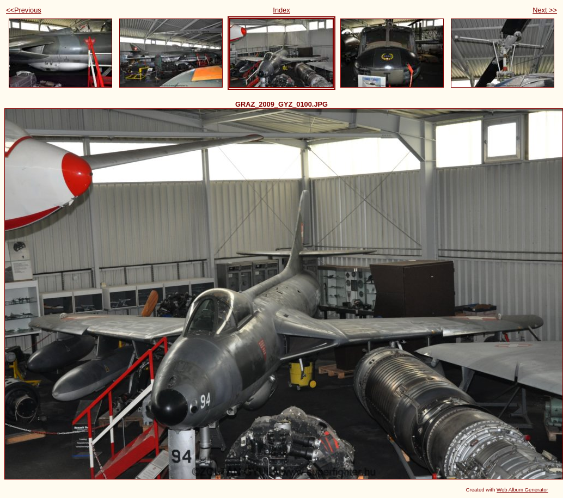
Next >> (545, 10)
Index (281, 10)
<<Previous (23, 10)
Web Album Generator (522, 490)
